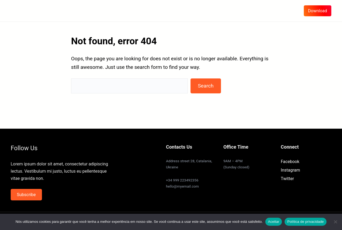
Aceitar (273, 222)
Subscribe (26, 194)
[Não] (335, 221)
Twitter (287, 178)
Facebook (290, 161)
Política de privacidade (305, 222)
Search (205, 86)
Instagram (290, 170)
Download (317, 10)
